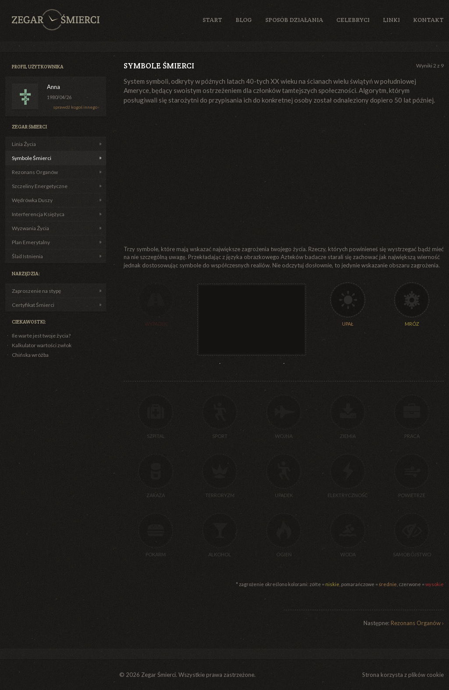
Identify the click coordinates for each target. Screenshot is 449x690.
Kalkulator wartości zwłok (41, 345)
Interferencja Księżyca (38, 214)
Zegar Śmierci (56, 20)
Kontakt (428, 20)
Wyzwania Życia (30, 228)
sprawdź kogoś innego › (76, 107)
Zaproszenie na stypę (36, 291)
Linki (391, 20)
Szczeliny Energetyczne (40, 186)
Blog (243, 20)
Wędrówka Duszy (32, 200)
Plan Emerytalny (31, 242)
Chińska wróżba (30, 355)
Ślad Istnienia (27, 256)
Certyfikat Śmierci (33, 305)
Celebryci (353, 20)
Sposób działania (294, 20)
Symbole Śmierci (31, 158)
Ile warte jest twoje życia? (41, 335)
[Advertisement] (202, 175)
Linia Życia (24, 144)
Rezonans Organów (35, 172)
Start (212, 20)
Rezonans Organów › (417, 622)
